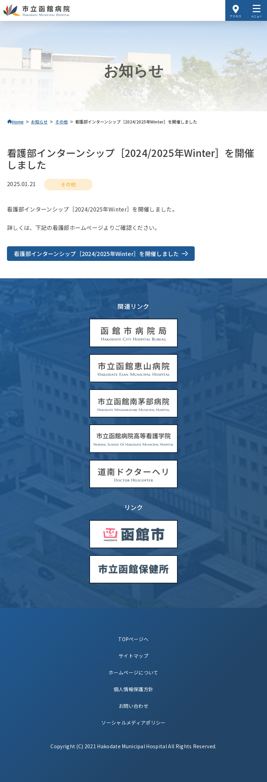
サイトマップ (133, 655)
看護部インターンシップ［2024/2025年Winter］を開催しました (96, 253)
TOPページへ (133, 639)
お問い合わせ (133, 705)
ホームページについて (133, 672)
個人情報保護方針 (134, 689)
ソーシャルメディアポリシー (133, 722)
